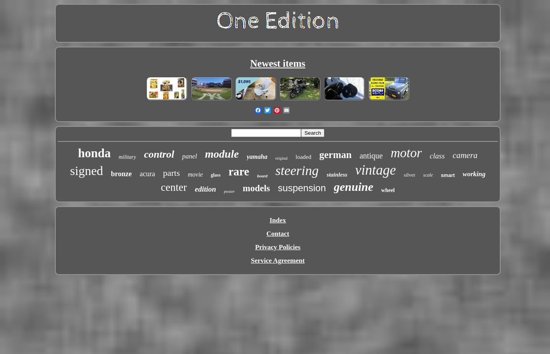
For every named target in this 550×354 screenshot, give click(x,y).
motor (406, 153)
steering (297, 170)
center (174, 187)
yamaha (257, 156)
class (437, 156)
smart (448, 175)
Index (277, 220)
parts (171, 173)
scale (428, 175)
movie (195, 174)
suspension (302, 188)
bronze (121, 174)
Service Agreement (278, 260)
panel (189, 156)
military (127, 157)
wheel (388, 190)
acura (147, 174)
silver (409, 175)
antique (371, 155)
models (256, 188)
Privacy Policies (278, 247)
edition (205, 189)
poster (229, 191)
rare (238, 171)
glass (215, 175)
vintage (375, 170)
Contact (277, 233)
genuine (353, 186)
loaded (303, 157)
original (281, 158)
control (159, 154)
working (474, 174)
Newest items (277, 63)
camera (465, 155)
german (335, 154)
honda (94, 153)
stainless (337, 174)
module (222, 154)
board (262, 175)
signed (86, 171)
